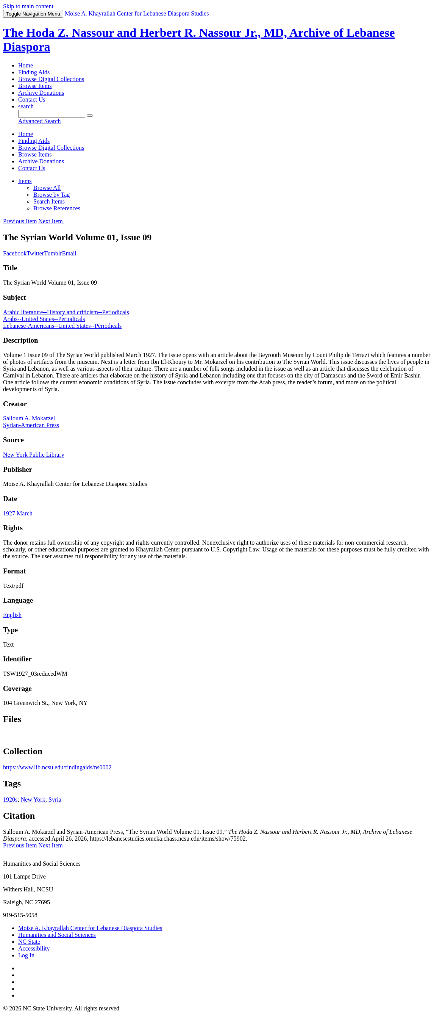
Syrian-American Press (31, 425)
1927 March (18, 513)
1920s (10, 799)
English (12, 615)
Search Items (49, 201)
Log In (26, 955)
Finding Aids (34, 72)
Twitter (35, 253)
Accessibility (34, 948)
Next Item (51, 221)
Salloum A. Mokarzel (29, 418)
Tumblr (53, 253)
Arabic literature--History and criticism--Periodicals (66, 312)
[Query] (51, 114)
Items (25, 181)
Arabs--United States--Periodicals (44, 319)
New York (33, 799)
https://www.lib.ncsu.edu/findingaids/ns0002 (57, 767)
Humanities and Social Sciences (57, 935)
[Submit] (90, 115)
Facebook (15, 253)
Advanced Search (39, 121)
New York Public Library (33, 454)
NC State (29, 941)
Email (69, 253)
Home (25, 65)
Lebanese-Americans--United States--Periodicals (62, 326)
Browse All (47, 188)
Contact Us (31, 99)
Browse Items (35, 86)
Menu (33, 14)
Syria (54, 799)
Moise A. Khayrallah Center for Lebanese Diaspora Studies (90, 928)
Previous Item (20, 221)
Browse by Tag (51, 194)
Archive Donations (41, 92)
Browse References (56, 208)
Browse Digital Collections (51, 79)
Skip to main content (28, 6)
